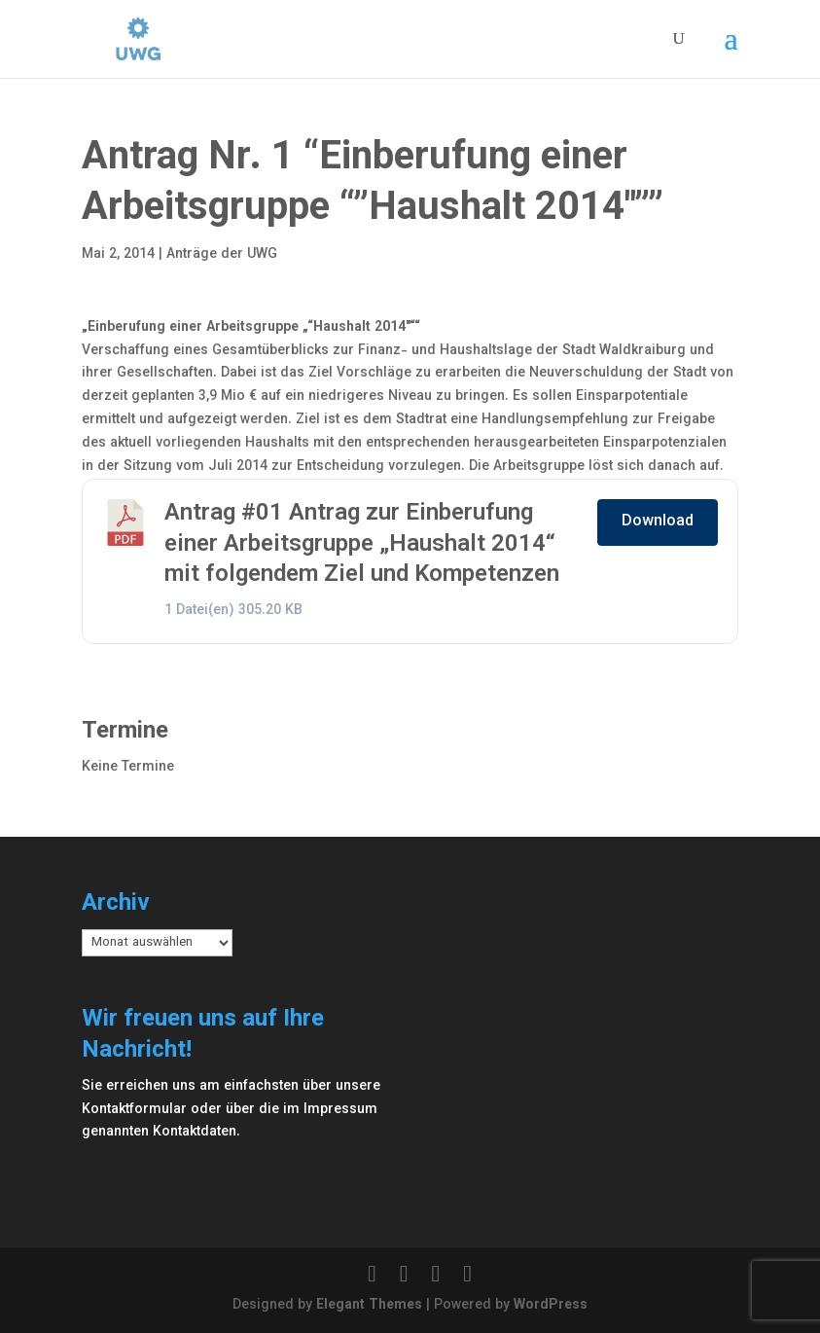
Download (658, 522)
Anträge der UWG (221, 255)
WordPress (551, 1305)
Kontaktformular (134, 1110)
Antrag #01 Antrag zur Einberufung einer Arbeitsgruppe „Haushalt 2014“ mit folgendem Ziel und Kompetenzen (361, 544)
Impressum (340, 1110)
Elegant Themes (369, 1305)
